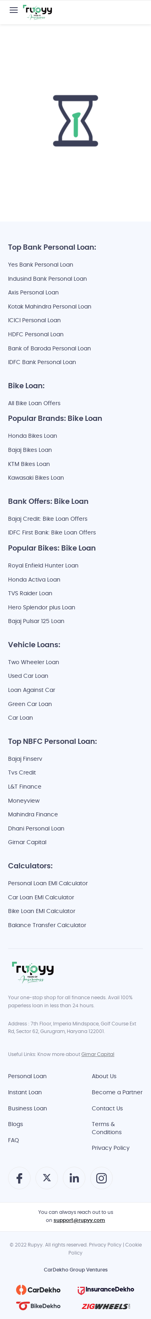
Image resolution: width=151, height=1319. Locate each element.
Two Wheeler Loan (33, 662)
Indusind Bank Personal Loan (47, 279)
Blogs (15, 1124)
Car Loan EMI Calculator (41, 898)
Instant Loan (25, 1092)
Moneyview (23, 801)
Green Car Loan (30, 704)
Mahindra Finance (33, 815)
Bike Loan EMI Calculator (41, 911)
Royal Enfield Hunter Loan (43, 566)
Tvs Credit (22, 773)
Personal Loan (27, 1076)
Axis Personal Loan (33, 293)
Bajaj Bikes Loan (30, 450)
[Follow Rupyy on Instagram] (101, 1181)
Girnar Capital (27, 842)
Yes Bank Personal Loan (40, 265)
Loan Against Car (31, 690)
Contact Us (107, 1109)
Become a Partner (117, 1092)
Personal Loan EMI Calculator (48, 883)
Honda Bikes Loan (32, 436)
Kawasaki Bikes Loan (36, 478)
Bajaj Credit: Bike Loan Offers (47, 519)
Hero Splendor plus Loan (41, 608)
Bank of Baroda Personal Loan (49, 349)
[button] (14, 10)
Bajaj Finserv (25, 759)
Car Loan (20, 718)
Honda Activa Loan (34, 580)
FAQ (13, 1140)
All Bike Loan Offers (34, 403)
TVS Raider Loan (30, 593)
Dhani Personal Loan (36, 829)
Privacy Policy (111, 1148)
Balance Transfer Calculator (47, 925)
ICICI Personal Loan (34, 320)
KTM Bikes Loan (29, 464)
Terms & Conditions (107, 1128)
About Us (104, 1076)
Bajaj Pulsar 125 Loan (36, 621)
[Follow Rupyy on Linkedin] (74, 1182)
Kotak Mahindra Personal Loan (49, 307)
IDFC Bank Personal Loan (42, 362)
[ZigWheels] (106, 1306)
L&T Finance (24, 787)
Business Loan (27, 1109)
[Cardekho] (38, 1290)
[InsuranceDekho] (106, 1290)
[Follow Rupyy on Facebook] (19, 1181)
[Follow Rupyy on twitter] (47, 1180)
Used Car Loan (28, 676)
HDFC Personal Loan (36, 335)
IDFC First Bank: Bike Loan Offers (52, 533)
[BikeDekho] (38, 1306)
